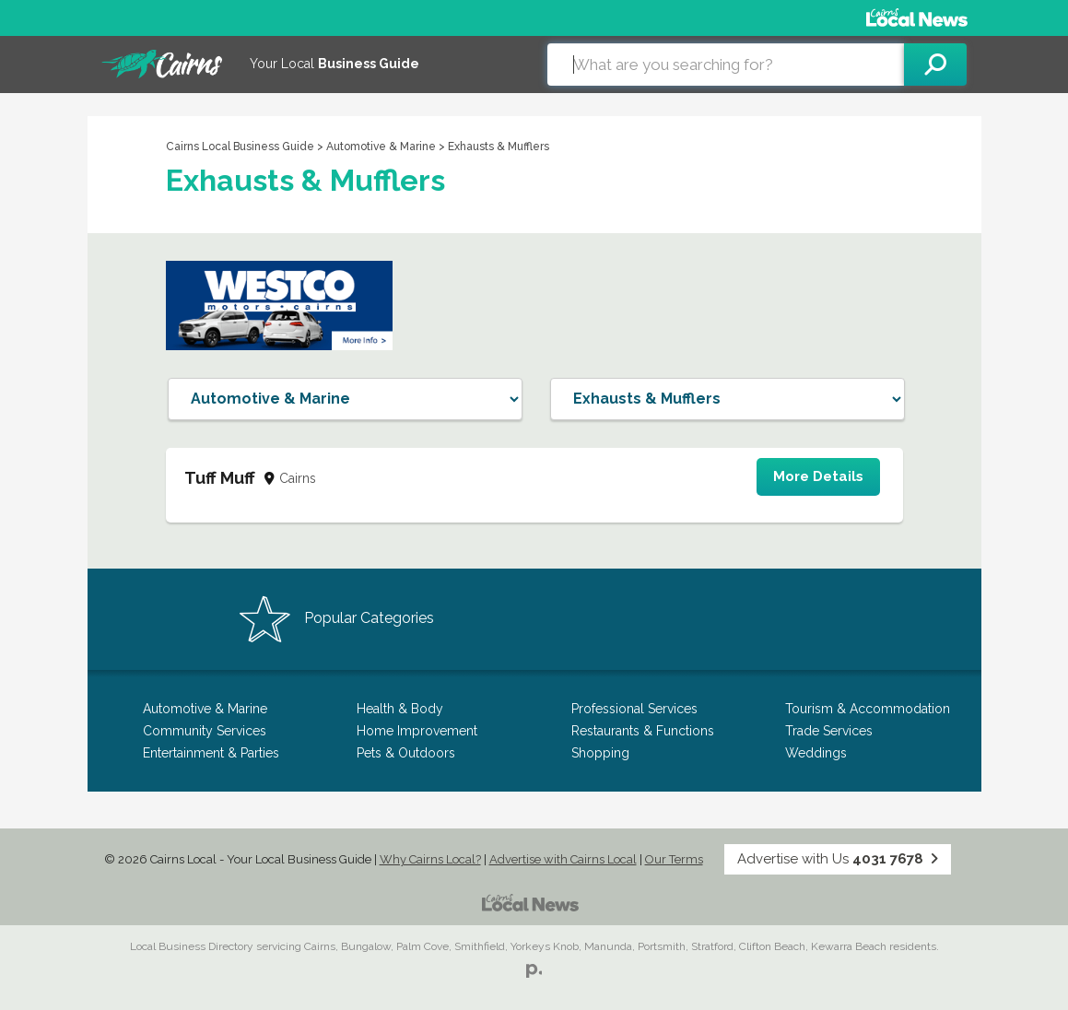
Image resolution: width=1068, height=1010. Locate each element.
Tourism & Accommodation (867, 708)
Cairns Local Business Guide (240, 146)
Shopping (600, 753)
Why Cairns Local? (430, 859)
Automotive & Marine (381, 146)
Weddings (816, 753)
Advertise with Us (837, 859)
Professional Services (634, 708)
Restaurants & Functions (642, 730)
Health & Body (400, 708)
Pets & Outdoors (406, 753)
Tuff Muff (219, 477)
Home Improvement (417, 730)
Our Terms (674, 859)
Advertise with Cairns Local (563, 859)
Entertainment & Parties (211, 753)
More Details (818, 476)
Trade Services (829, 730)
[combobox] (725, 64)
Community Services (204, 730)
